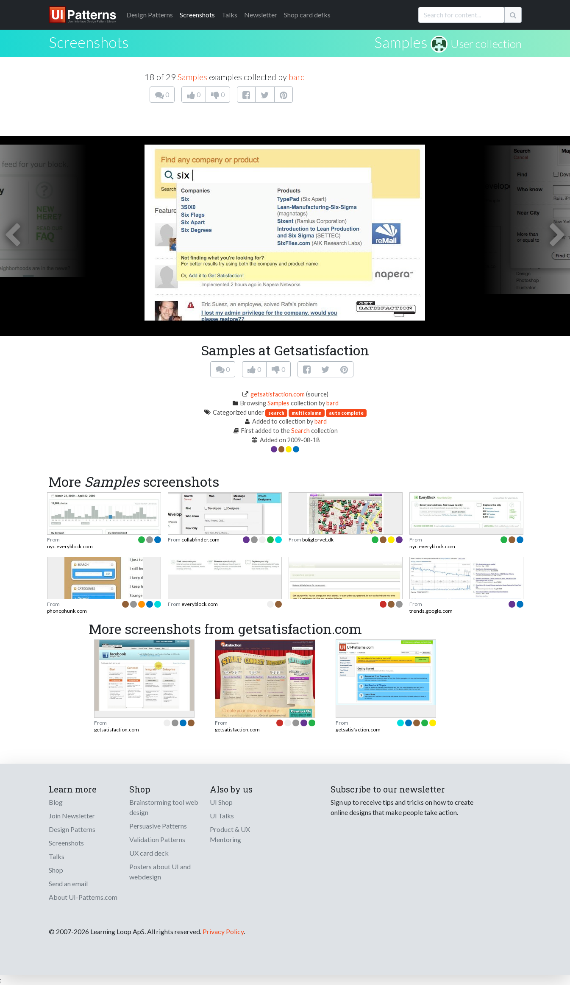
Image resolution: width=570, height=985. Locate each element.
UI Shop (221, 802)
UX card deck (149, 853)
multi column (307, 413)
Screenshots (197, 15)
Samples (401, 42)
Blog (56, 802)
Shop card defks (307, 15)
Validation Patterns (157, 839)
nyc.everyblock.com (70, 546)
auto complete (346, 413)
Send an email (68, 883)
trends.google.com (431, 611)
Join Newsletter (72, 816)
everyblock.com (199, 604)
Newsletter (260, 15)
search (276, 413)
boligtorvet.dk (318, 539)
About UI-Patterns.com (83, 897)
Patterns (149, 15)
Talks (229, 15)
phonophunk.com (67, 611)
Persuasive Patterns (158, 826)
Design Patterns (72, 829)
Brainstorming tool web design (163, 807)
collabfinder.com (200, 539)
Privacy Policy (223, 931)
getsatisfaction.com (277, 394)
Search (300, 430)
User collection (486, 43)
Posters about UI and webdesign (160, 871)
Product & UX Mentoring (230, 834)
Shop (56, 870)
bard (297, 77)
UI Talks (222, 816)
